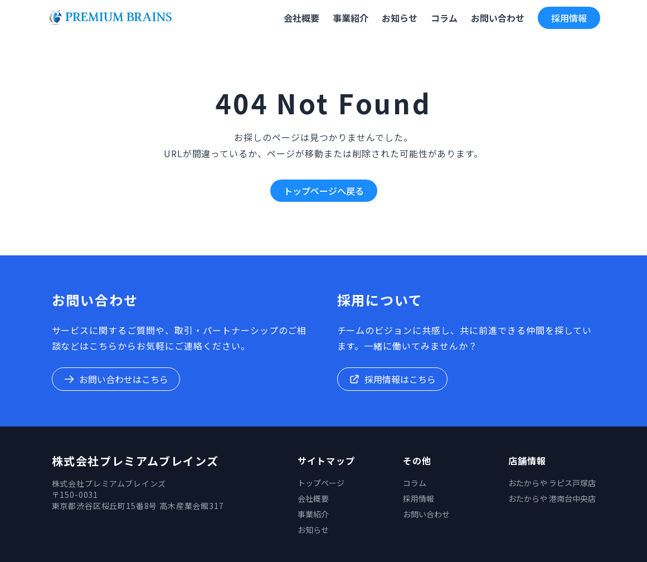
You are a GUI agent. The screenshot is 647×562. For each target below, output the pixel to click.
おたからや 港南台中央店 (552, 498)
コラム (414, 482)
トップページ (321, 482)
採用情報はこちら (392, 379)
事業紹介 (313, 514)
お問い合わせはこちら (116, 379)
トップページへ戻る (324, 190)
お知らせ (313, 529)
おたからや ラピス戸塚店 (552, 482)
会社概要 (313, 498)
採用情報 (569, 18)
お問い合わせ (426, 514)
